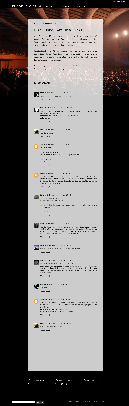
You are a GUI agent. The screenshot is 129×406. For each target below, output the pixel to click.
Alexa (42, 224)
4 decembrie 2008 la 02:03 (61, 299)
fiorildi (44, 284)
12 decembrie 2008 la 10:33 (58, 323)
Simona (43, 195)
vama (95, 401)
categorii (65, 7)
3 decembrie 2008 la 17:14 (59, 260)
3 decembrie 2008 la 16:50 (59, 245)
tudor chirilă (26, 6)
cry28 (42, 173)
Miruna (43, 260)
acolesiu (44, 299)
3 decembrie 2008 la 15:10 (58, 173)
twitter (87, 401)
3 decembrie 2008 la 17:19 (61, 284)
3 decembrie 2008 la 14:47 (58, 145)
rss (70, 401)
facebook (78, 401)
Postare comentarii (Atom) (55, 384)
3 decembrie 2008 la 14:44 (58, 130)
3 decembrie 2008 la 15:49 (59, 195)
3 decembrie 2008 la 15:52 (58, 224)
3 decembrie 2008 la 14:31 (60, 108)
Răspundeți (45, 100)
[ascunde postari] (120, 1)
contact (103, 401)
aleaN (42, 145)
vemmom (43, 245)
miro (42, 93)
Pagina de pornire (64, 380)
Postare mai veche (92, 380)
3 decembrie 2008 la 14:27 (57, 93)
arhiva (48, 7)
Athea (42, 130)
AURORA (43, 108)
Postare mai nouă (36, 380)
